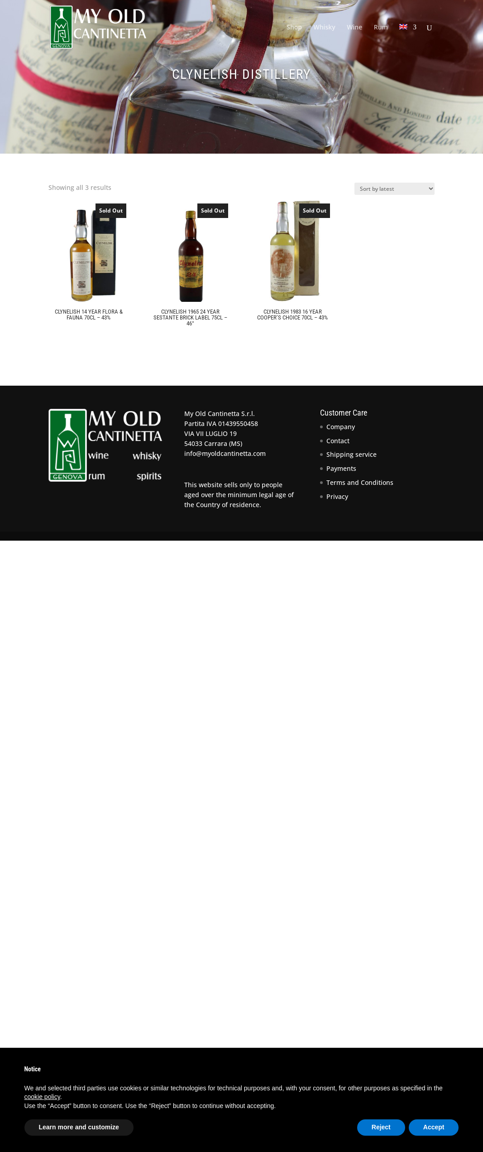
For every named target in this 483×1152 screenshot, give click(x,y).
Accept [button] (434, 1127)
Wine (354, 27)
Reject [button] (381, 1127)
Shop (294, 27)
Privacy (337, 496)
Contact (337, 440)
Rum (381, 27)
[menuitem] (407, 39)
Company (340, 426)
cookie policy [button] (42, 1096)
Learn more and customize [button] (79, 1127)
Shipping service (351, 454)
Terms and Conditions (359, 482)
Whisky (324, 27)
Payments (341, 468)
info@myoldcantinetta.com (225, 453)
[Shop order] (394, 189)
